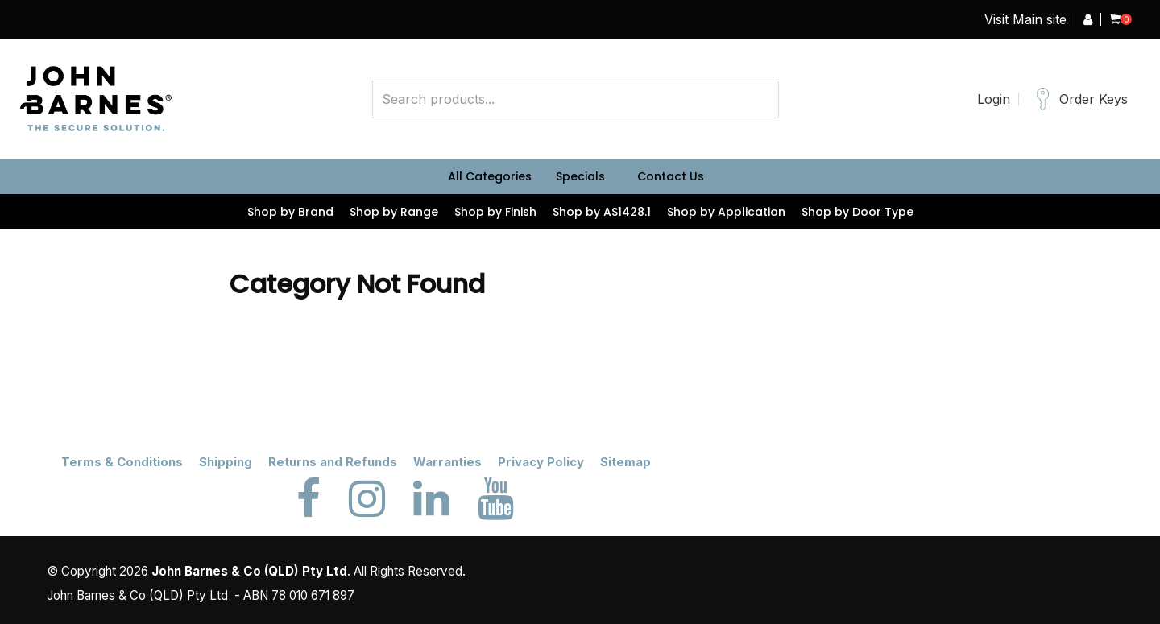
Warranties (447, 461)
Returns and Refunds (332, 461)
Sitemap (625, 461)
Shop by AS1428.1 (602, 212)
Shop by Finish (495, 212)
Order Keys (1093, 99)
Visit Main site (1025, 19)
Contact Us (670, 176)
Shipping (225, 461)
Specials (580, 176)
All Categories (490, 176)
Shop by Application (726, 212)
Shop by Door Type (858, 212)
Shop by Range (394, 212)
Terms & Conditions (122, 461)
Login (993, 99)
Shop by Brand (290, 212)
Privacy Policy (541, 461)
